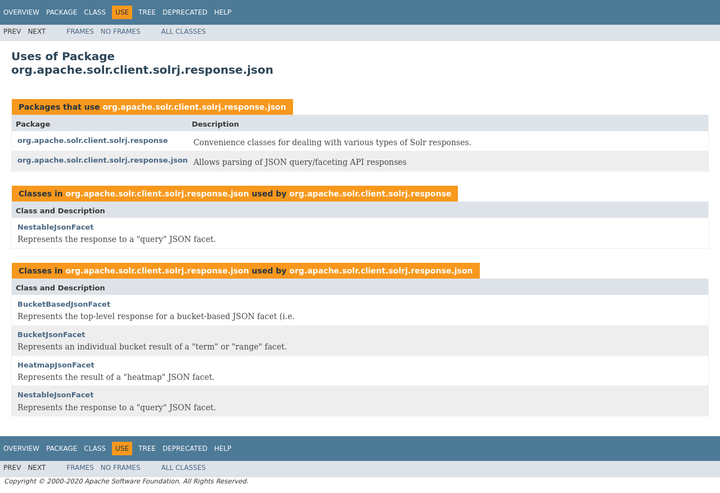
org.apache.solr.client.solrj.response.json (194, 106)
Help (223, 12)
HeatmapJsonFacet (55, 365)
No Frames (121, 31)
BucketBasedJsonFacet (63, 304)
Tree (147, 12)
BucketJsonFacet (51, 334)
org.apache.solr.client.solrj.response (92, 140)
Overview (21, 12)
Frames (80, 31)
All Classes (183, 31)
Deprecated (185, 12)
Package (61, 12)
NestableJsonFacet (55, 227)
